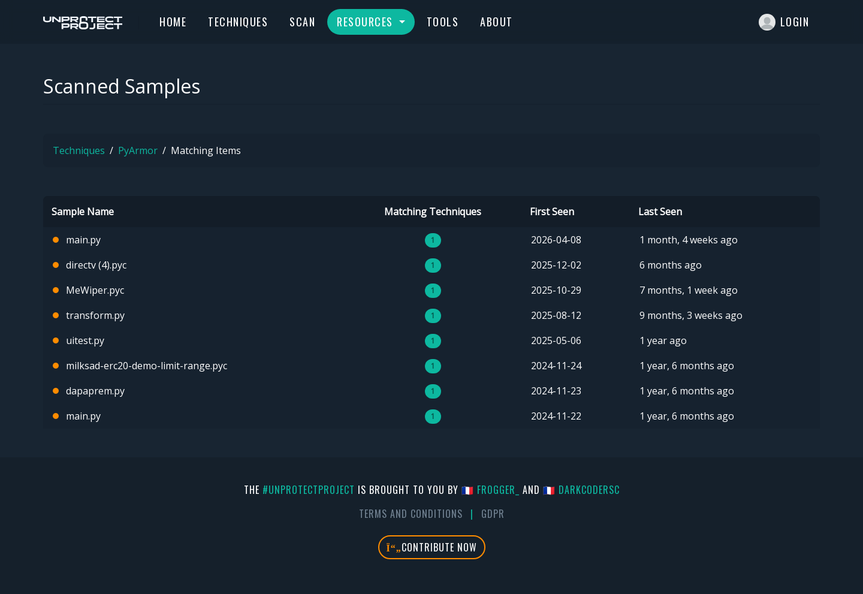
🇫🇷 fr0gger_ (490, 490)
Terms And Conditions (411, 513)
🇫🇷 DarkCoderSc (581, 490)
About (496, 21)
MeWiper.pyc (95, 290)
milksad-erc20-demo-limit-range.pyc (146, 365)
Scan (302, 21)
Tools (443, 21)
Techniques (238, 21)
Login (784, 22)
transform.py (95, 315)
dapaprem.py (95, 390)
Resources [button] (366, 21)
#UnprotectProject (308, 490)
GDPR (493, 513)
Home (172, 21)
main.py (83, 239)
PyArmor (138, 150)
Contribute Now (432, 547)
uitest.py (85, 340)
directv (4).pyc (96, 265)
